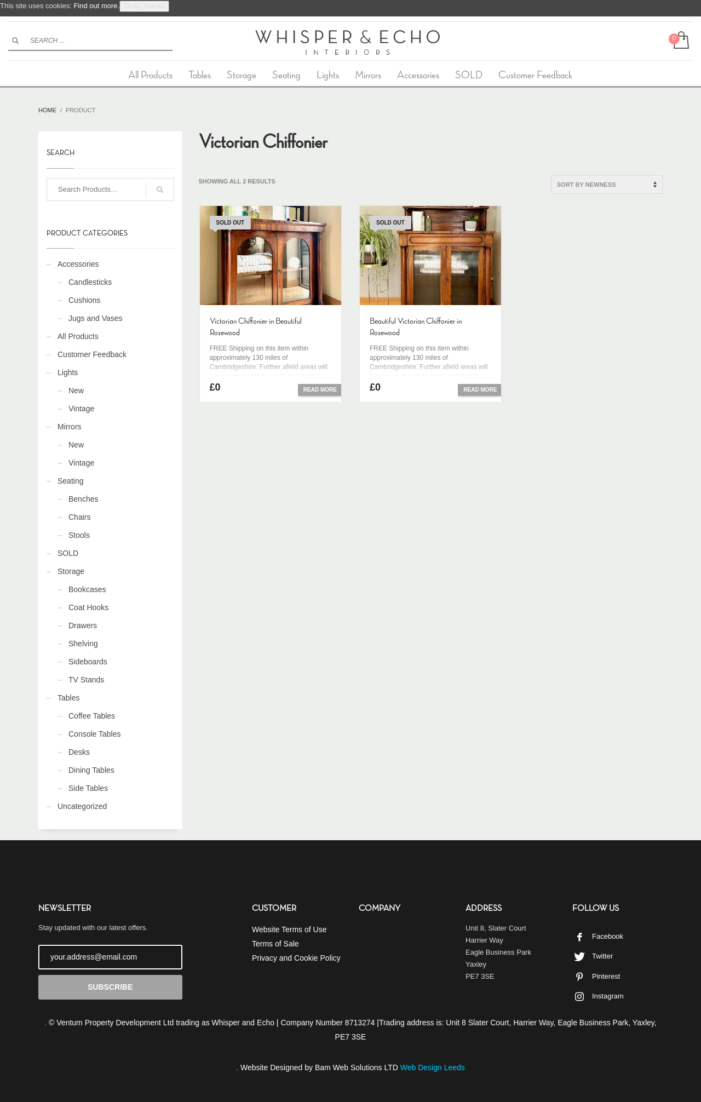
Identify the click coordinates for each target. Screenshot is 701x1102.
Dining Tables (91, 770)
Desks (79, 752)
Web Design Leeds (432, 1067)
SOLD (68, 553)
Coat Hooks (88, 607)
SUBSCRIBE (110, 987)
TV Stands (86, 679)
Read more (320, 390)
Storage (71, 571)
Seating (70, 481)
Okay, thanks (144, 6)
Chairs (79, 517)
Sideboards (87, 661)
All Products (78, 336)
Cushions (84, 300)
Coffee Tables (91, 715)
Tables (68, 697)
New (76, 390)
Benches (83, 499)
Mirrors (70, 426)
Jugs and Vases (95, 318)
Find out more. (96, 6)
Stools (79, 535)
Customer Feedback (92, 354)
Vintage (81, 408)
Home (47, 110)
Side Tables (88, 788)
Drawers (82, 625)
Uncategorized (82, 806)
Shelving (83, 643)
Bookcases (87, 589)
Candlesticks (90, 282)
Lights (68, 372)
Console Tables (94, 734)
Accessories (78, 264)
